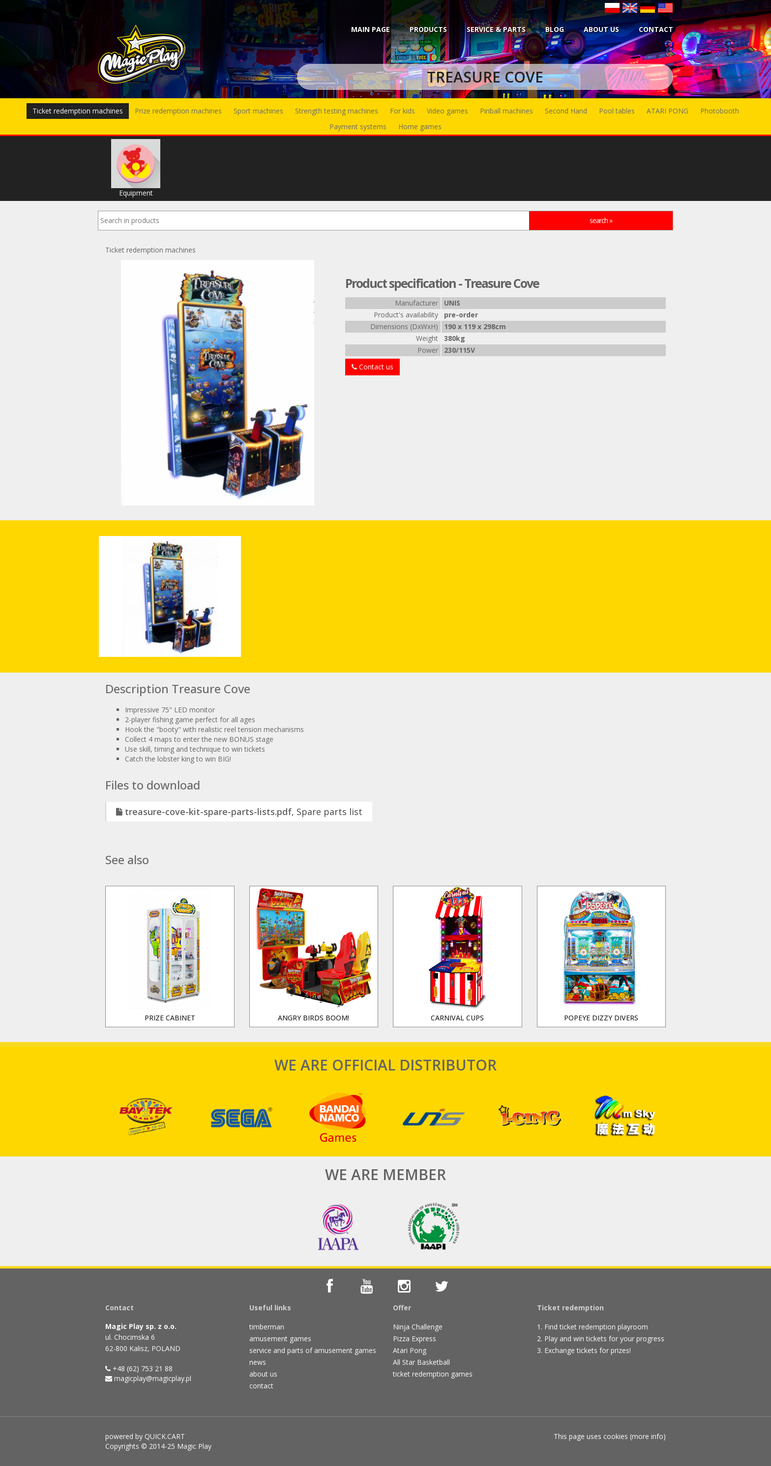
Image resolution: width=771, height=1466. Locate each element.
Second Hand (566, 110)
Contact (656, 29)
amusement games (280, 1338)
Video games (447, 110)
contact (261, 1385)
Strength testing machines (336, 110)
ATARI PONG (667, 110)
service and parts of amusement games (312, 1350)
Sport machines (258, 110)
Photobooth (719, 110)
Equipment (135, 168)
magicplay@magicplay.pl (152, 1378)
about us (263, 1374)
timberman (266, 1326)
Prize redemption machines (178, 110)
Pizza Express (414, 1338)
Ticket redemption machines (77, 110)
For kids (402, 110)
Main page (370, 29)
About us (601, 29)
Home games (420, 126)
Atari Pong (409, 1350)
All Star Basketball (421, 1362)
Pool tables (617, 110)
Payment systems (357, 126)
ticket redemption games (433, 1374)
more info (647, 1436)
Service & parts (496, 29)
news (257, 1362)
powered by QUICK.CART (145, 1436)
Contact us (372, 366)
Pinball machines (506, 110)
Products (428, 29)
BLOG (554, 29)
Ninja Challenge (418, 1326)
